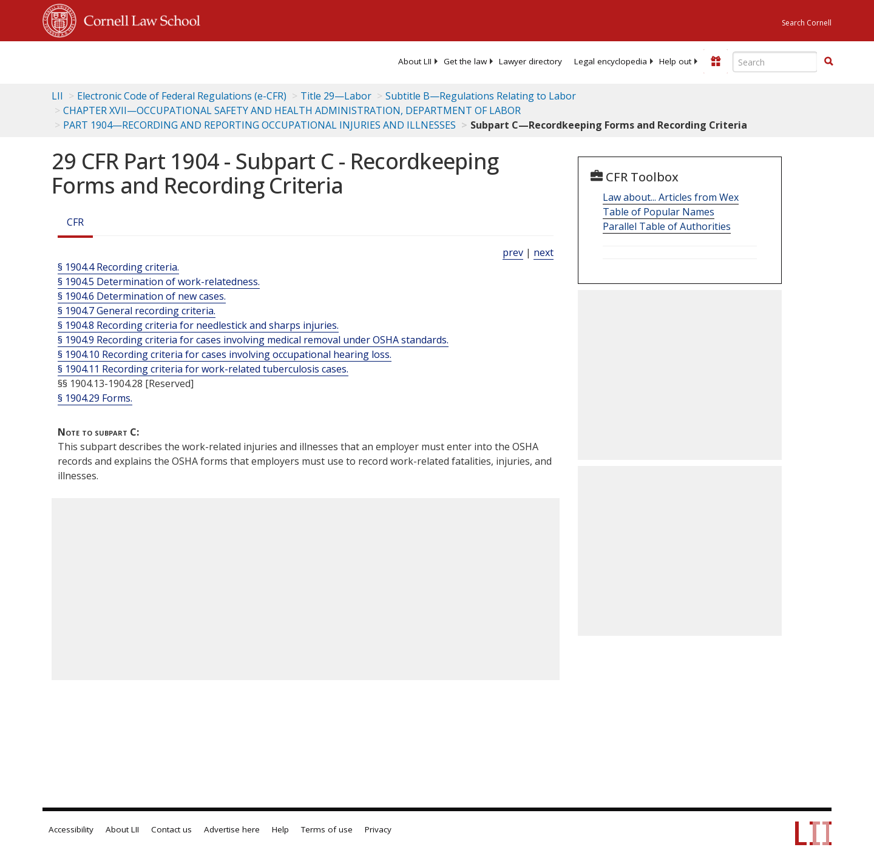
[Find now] (828, 62)
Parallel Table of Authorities (667, 226)
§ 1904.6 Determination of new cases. (142, 296)
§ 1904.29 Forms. (95, 398)
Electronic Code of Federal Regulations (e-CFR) (181, 96)
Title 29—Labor (335, 96)
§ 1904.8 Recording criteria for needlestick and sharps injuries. (198, 325)
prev (513, 252)
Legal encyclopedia (610, 61)
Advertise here (232, 829)
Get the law (465, 61)
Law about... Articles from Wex (671, 197)
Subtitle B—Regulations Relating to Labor (480, 96)
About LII (415, 61)
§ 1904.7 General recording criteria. (136, 310)
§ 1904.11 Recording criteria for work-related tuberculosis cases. (203, 369)
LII (57, 96)
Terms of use (327, 829)
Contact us (171, 829)
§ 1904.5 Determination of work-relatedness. (159, 281)
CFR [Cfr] (75, 222)
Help (280, 829)
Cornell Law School (138, 19)
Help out (675, 61)
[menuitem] (415, 61)
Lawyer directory (530, 61)
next (544, 252)
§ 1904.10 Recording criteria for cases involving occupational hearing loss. (224, 354)
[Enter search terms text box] (775, 62)
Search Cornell (807, 23)
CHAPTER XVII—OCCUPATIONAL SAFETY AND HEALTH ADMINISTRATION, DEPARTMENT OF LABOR (292, 110)
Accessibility (71, 829)
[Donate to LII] (715, 61)
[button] (828, 61)
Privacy (378, 829)
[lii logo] (179, 60)
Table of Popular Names (658, 211)
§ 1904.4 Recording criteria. (118, 267)
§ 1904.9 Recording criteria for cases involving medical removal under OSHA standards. (253, 339)
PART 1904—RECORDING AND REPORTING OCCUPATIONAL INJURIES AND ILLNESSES (259, 125)
